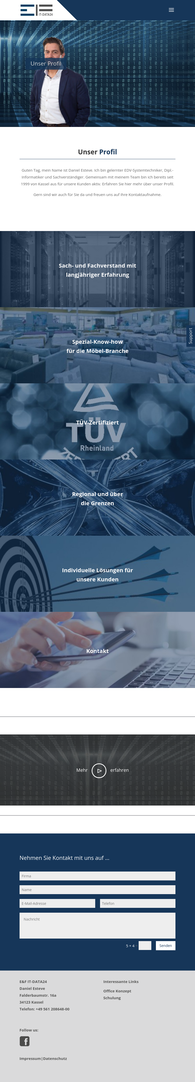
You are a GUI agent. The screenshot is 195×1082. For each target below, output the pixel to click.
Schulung (112, 997)
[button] (190, 336)
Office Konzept (117, 990)
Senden (165, 945)
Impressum (30, 1058)
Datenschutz (55, 1058)
